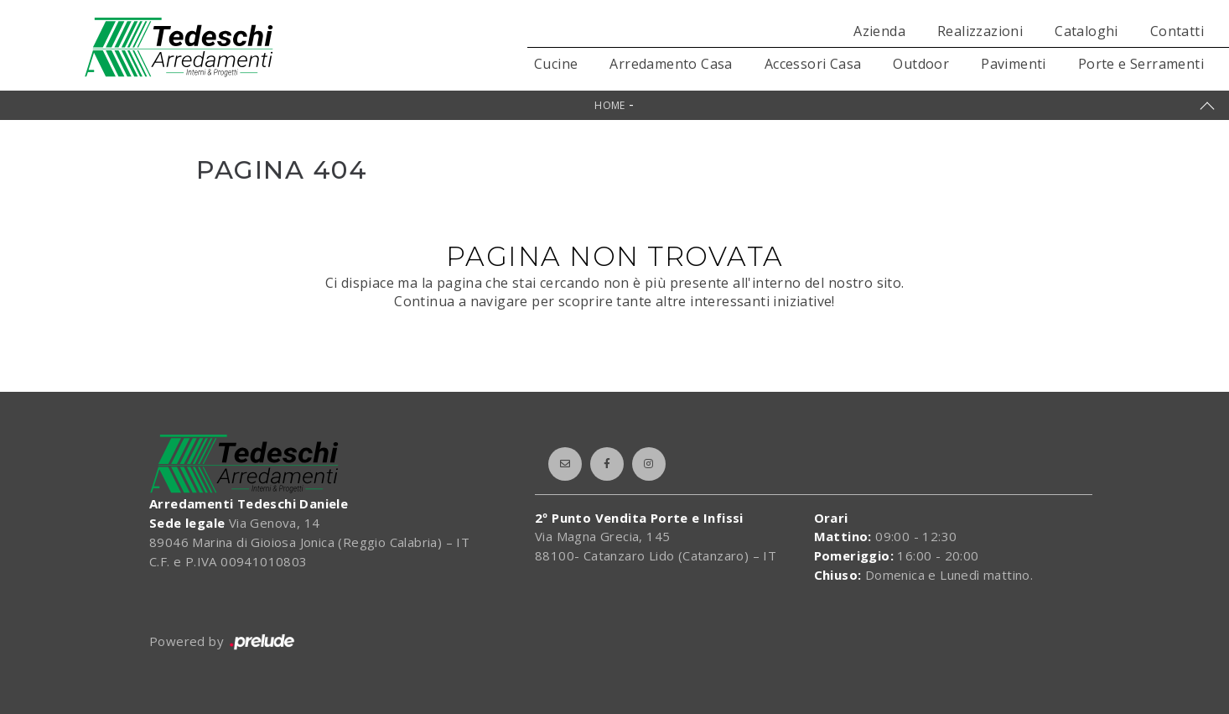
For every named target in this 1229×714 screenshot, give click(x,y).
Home (609, 105)
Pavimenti (1013, 64)
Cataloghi (1086, 31)
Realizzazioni (980, 31)
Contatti (1177, 31)
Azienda (879, 31)
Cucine (556, 64)
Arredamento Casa (670, 64)
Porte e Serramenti (1141, 64)
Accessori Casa (813, 64)
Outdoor (921, 64)
